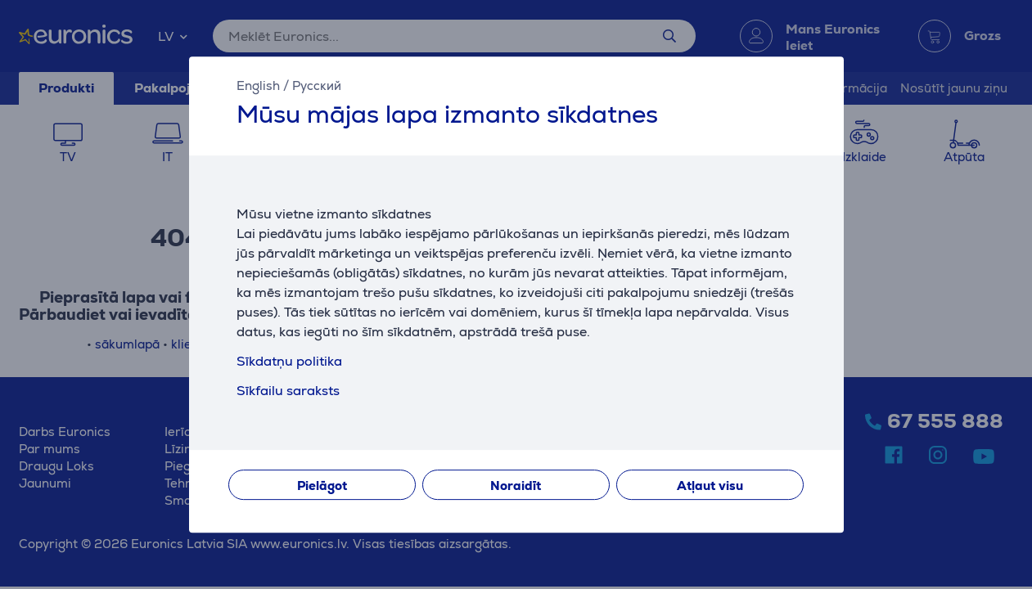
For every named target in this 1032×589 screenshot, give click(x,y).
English (258, 85)
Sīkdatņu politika (289, 361)
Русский (316, 85)
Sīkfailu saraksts (288, 390)
